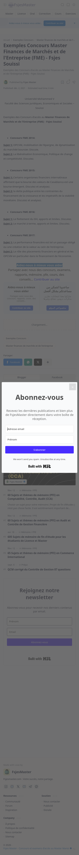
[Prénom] (39, 439)
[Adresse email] (39, 429)
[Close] (72, 386)
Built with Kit (39, 466)
